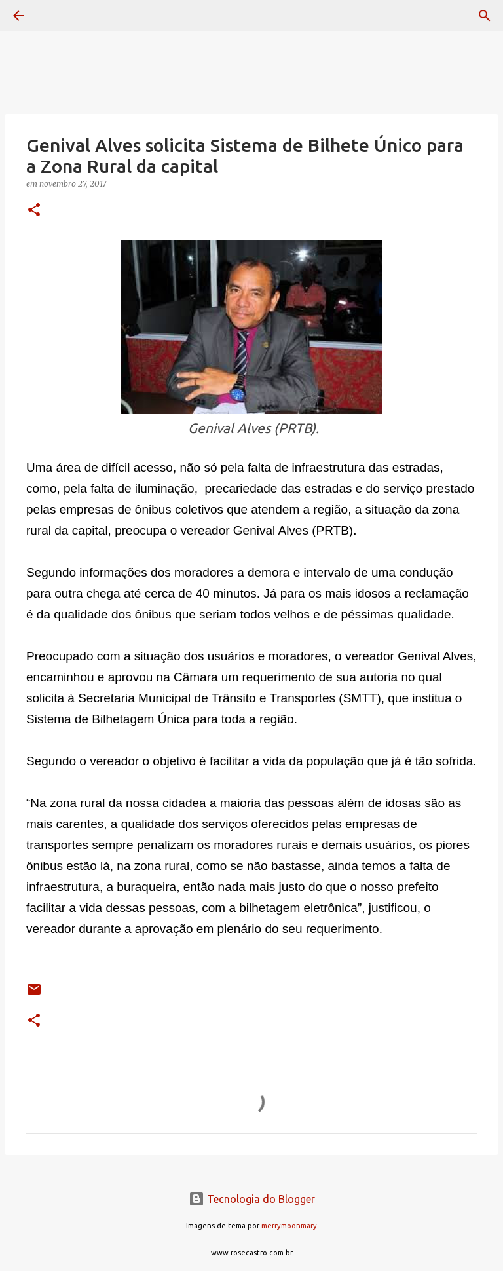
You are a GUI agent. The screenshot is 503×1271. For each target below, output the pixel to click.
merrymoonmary (289, 1226)
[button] (34, 210)
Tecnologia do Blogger (252, 1199)
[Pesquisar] (55, 15)
